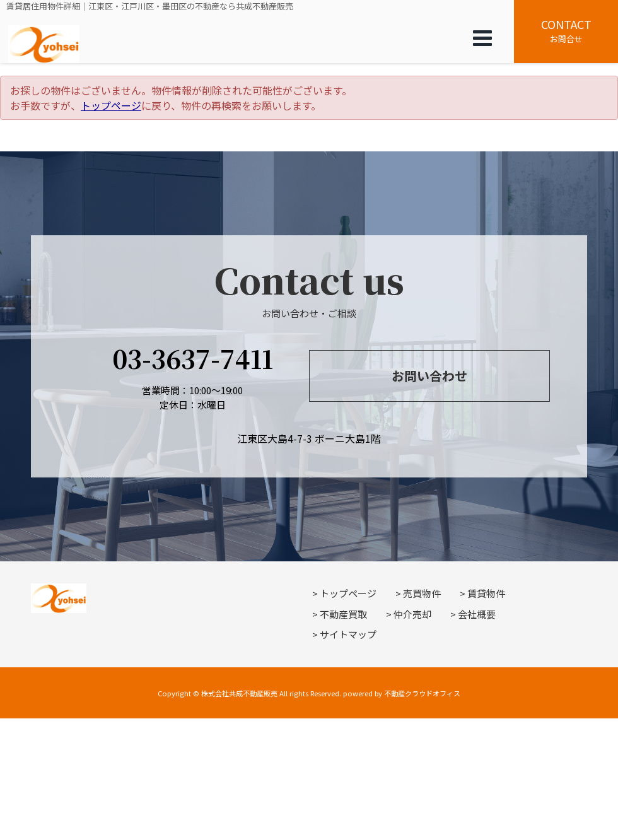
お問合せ (566, 30)
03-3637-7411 (192, 358)
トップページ (111, 105)
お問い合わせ (429, 375)
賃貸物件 (486, 593)
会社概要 (477, 614)
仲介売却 (412, 614)
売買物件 (422, 593)
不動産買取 (343, 614)
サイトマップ (348, 634)
